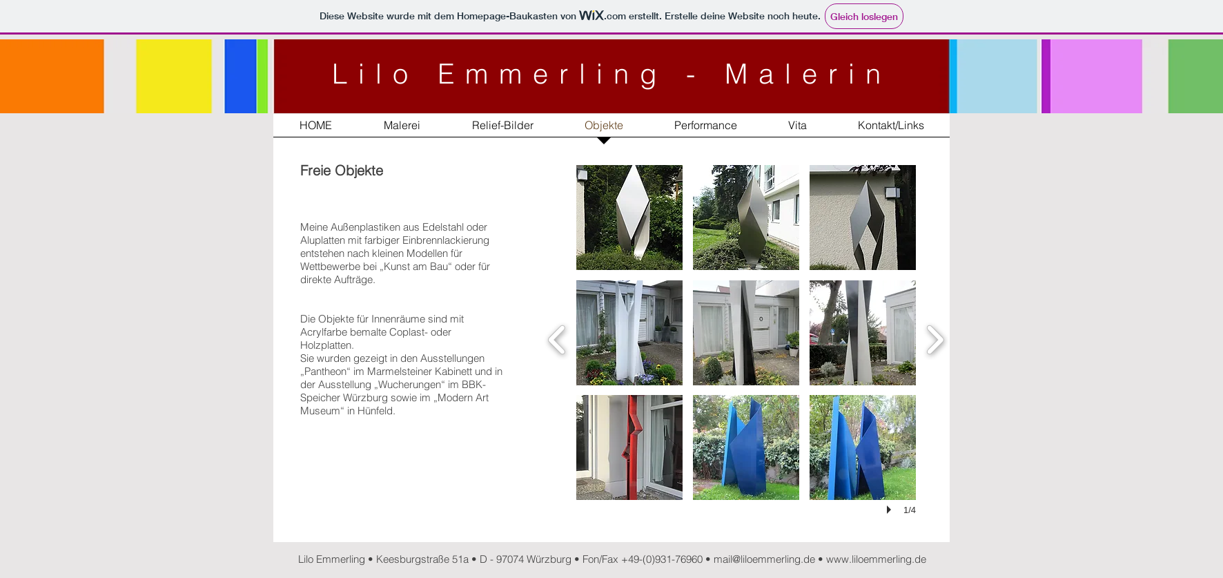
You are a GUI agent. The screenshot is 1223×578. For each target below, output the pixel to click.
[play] (891, 509)
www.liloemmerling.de (876, 559)
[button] (629, 217)
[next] (934, 338)
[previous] (557, 338)
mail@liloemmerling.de (764, 559)
